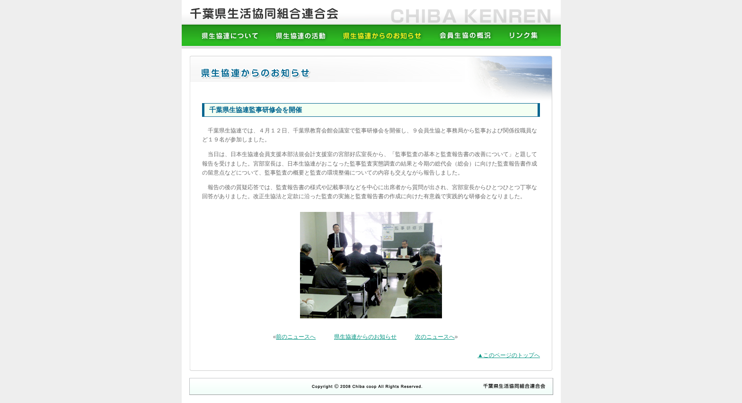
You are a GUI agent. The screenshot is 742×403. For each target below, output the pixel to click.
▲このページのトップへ (508, 355)
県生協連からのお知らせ (365, 336)
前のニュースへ (296, 336)
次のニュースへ (435, 336)
